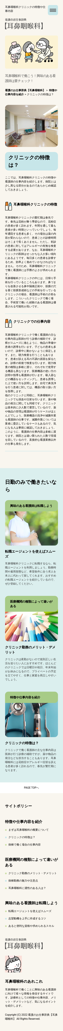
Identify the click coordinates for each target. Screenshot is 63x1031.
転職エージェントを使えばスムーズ (29, 911)
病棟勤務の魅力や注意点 (23, 880)
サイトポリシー (18, 806)
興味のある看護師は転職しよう (31, 903)
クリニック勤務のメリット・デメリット (32, 873)
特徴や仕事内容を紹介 (23, 822)
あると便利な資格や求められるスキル (31, 925)
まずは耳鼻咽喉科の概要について (28, 829)
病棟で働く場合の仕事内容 (24, 844)
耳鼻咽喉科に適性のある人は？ (27, 888)
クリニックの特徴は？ (21, 837)
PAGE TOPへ (31, 787)
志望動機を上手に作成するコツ (27, 918)
